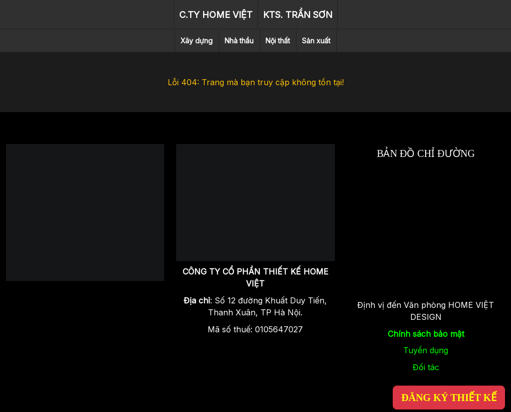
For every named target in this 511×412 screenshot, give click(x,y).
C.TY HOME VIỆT (216, 14)
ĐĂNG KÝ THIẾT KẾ (449, 397)
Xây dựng (197, 40)
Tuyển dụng (425, 350)
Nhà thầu (239, 40)
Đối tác (426, 367)
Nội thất (277, 40)
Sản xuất (316, 40)
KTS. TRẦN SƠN (297, 14)
